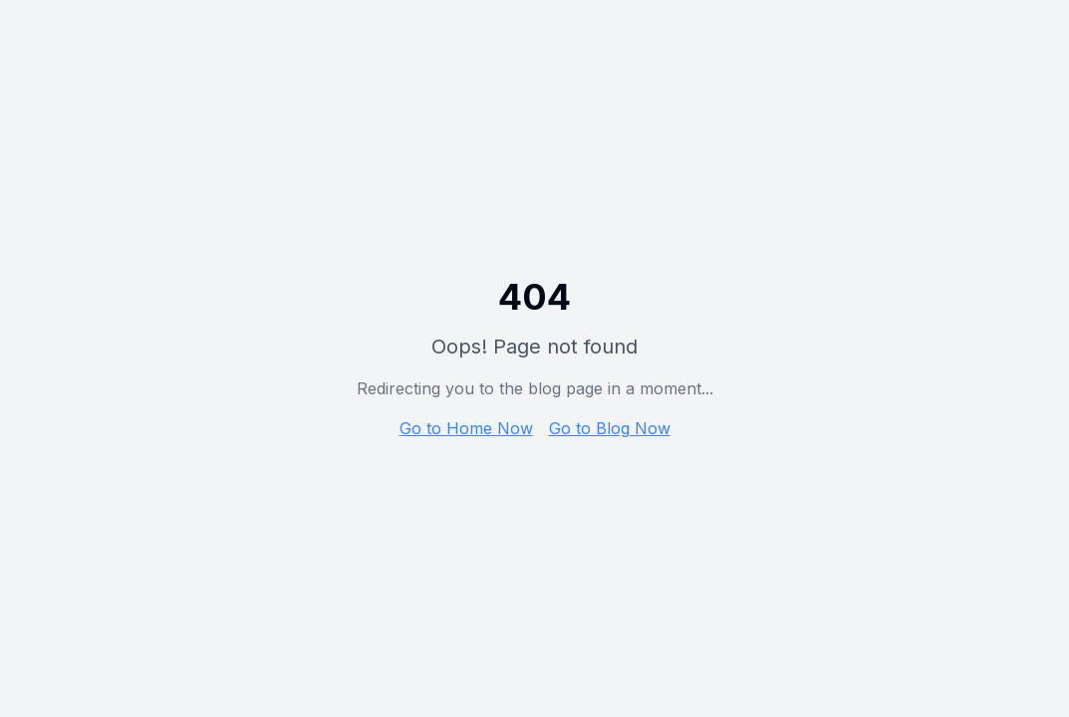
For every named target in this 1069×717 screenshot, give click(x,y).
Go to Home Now (466, 428)
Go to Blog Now (609, 428)
